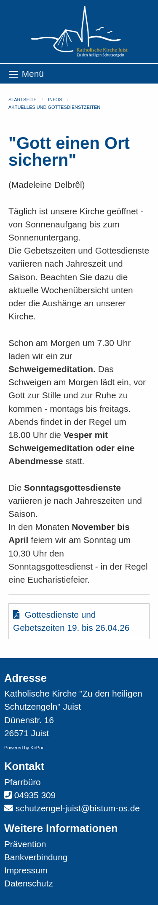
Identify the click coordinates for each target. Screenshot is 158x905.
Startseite (22, 99)
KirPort (37, 747)
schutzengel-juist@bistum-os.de (78, 808)
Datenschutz (28, 883)
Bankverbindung (35, 857)
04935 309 (35, 795)
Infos (55, 99)
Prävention (25, 844)
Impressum (26, 870)
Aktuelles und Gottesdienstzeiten (54, 107)
